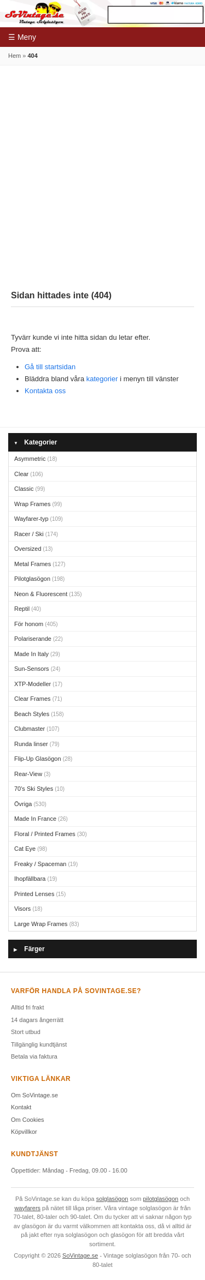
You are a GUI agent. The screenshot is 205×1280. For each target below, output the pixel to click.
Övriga (30, 804)
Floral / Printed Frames (50, 834)
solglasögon (112, 1198)
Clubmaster (37, 728)
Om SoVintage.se (34, 1095)
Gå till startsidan (50, 367)
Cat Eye (30, 848)
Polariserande (38, 638)
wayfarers (27, 1208)
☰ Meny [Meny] (22, 37)
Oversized (33, 548)
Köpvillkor (24, 1131)
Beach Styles (39, 714)
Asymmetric (35, 458)
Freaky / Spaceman (46, 864)
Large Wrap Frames (46, 924)
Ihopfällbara (35, 878)
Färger (29, 949)
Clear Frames (38, 698)
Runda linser (37, 744)
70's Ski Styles (39, 788)
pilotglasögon (160, 1198)
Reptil (27, 608)
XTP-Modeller (38, 684)
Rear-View (32, 774)
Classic (29, 488)
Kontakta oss (45, 391)
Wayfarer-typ (38, 518)
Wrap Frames (38, 504)
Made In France (41, 818)
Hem (14, 55)
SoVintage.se (80, 1255)
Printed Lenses (40, 894)
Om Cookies (27, 1119)
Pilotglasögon (39, 578)
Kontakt (21, 1107)
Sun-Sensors (37, 668)
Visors (28, 908)
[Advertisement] (102, 173)
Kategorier (35, 442)
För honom (36, 624)
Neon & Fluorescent (48, 594)
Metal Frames (40, 564)
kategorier (102, 379)
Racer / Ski (36, 534)
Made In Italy (37, 654)
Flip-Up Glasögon (43, 758)
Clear (28, 474)
